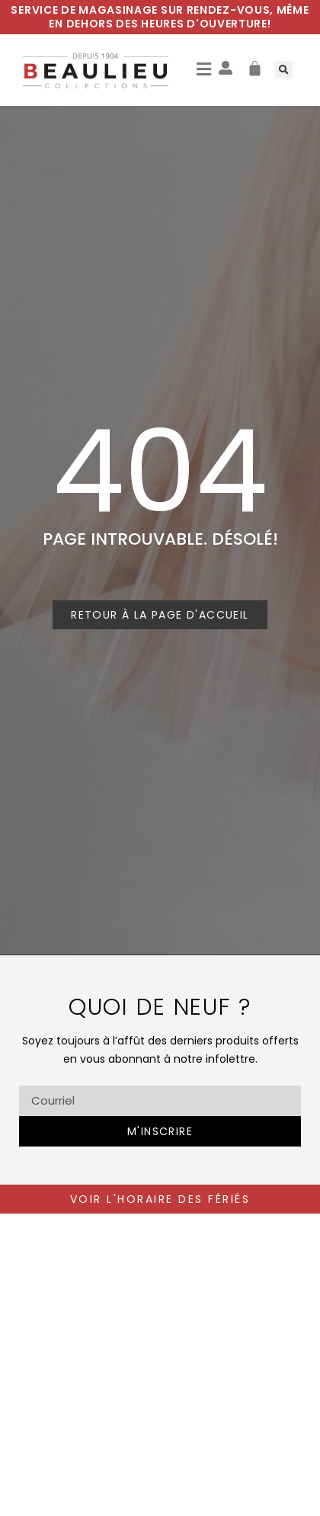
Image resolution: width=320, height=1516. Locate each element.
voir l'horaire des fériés (160, 1199)
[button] (204, 70)
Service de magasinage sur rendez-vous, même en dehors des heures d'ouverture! (160, 16)
